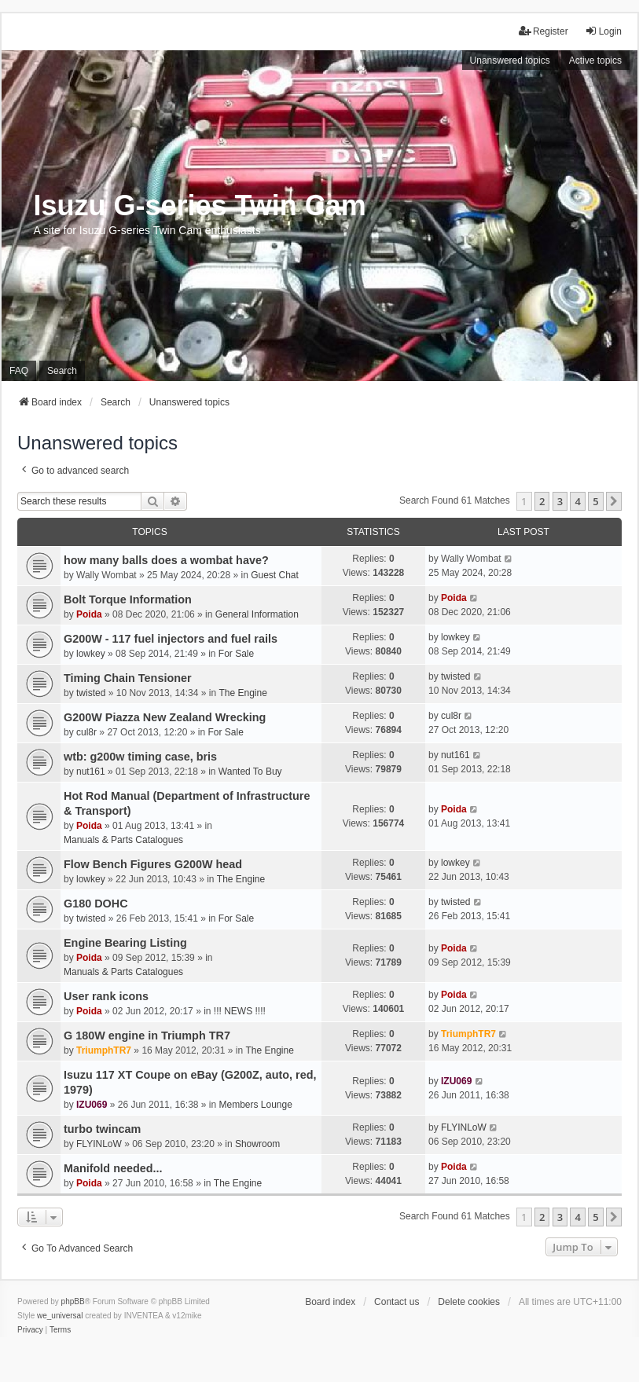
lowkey (90, 653)
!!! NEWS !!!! (240, 1011)
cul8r (86, 732)
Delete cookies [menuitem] (469, 1301)
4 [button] (577, 501)
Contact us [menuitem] (396, 1301)
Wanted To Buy (250, 771)
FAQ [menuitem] (18, 370)
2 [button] (542, 501)
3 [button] (560, 501)
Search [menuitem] (62, 370)
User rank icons (106, 996)
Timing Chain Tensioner (128, 678)
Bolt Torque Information (128, 599)
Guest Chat (275, 575)
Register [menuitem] (543, 31)
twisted (90, 692)
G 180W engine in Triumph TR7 (147, 1035)
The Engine (242, 692)
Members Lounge (255, 1104)
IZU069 (91, 1104)
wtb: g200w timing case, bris (140, 756)
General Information (257, 614)
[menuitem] (30, 1330)
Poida (89, 614)
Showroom (257, 1143)
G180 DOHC (96, 903)
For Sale (236, 653)
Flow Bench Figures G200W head (153, 864)
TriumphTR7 (103, 1050)
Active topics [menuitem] (595, 60)
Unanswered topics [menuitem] (510, 60)
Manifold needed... (113, 1168)
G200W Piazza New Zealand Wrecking (165, 717)
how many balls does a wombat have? (166, 560)
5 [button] (595, 501)
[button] (614, 501)
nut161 (90, 771)
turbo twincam (102, 1129)
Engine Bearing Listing (125, 943)
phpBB (73, 1301)
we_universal (60, 1315)
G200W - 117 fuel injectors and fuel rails (170, 638)
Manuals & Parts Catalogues (123, 839)
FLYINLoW (99, 1143)
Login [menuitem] (603, 31)
